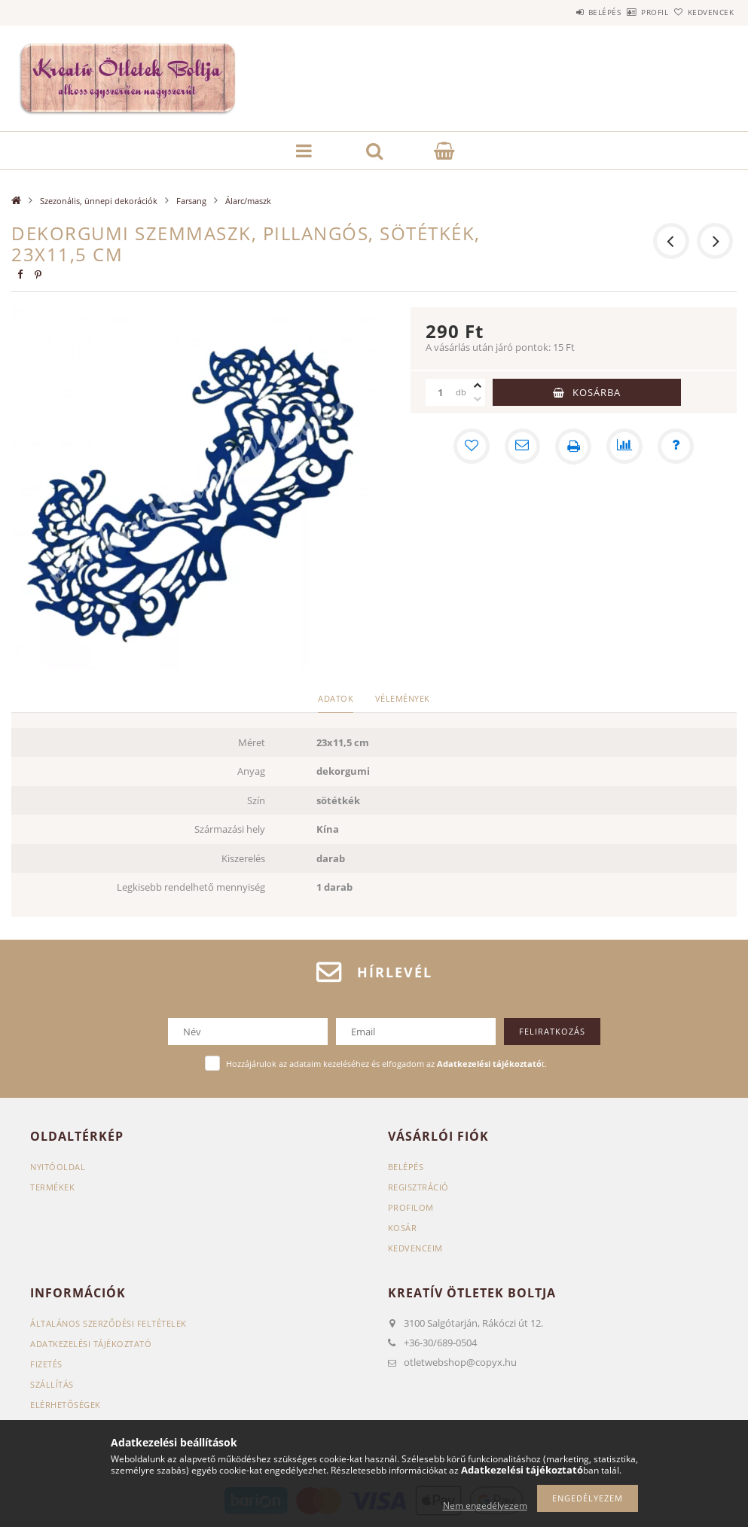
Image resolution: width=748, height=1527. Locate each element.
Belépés (562, 12)
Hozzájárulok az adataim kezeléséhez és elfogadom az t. (386, 1063)
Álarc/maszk (248, 200)
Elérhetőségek (65, 1404)
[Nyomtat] (573, 446)
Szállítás (52, 1384)
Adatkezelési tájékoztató (90, 1343)
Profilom (411, 1207)
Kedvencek (702, 12)
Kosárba (596, 392)
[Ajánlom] (522, 446)
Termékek (52, 1187)
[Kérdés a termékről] (676, 446)
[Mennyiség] (441, 392)
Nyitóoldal (57, 1166)
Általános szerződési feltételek (108, 1323)
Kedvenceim (415, 1248)
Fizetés (46, 1364)
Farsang (191, 200)
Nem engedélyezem (485, 1505)
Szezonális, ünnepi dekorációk (98, 200)
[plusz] (477, 385)
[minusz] (477, 399)
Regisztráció (418, 1187)
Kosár (402, 1227)
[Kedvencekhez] (471, 446)
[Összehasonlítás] (624, 446)
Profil (629, 12)
